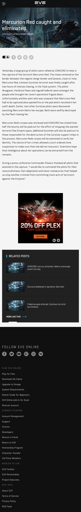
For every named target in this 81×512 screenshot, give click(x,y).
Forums (6, 427)
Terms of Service (10, 496)
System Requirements (13, 389)
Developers (7, 432)
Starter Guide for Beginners (15, 395)
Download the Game (12, 379)
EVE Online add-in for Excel (15, 400)
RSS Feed (7, 506)
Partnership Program (12, 448)
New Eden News (10, 34)
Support (6, 421)
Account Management (13, 416)
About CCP (7, 490)
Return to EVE (9, 442)
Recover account (10, 405)
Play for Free (8, 374)
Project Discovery (10, 480)
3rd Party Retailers (11, 458)
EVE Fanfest (8, 469)
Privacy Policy (9, 501)
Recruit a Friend (10, 437)
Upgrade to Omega (11, 384)
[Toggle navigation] (4, 3)
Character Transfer (11, 453)
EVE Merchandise (10, 474)
